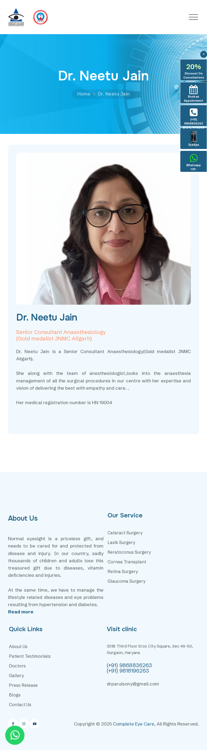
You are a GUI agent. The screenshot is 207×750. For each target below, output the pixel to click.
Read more (20, 611)
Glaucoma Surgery (127, 581)
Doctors (17, 666)
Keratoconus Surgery (129, 552)
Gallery (16, 675)
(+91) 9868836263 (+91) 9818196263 (129, 668)
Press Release (23, 685)
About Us (18, 646)
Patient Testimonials (30, 656)
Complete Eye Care (133, 724)
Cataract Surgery (125, 532)
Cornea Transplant (127, 561)
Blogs (14, 695)
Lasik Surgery (121, 542)
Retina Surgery (123, 571)
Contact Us (20, 704)
